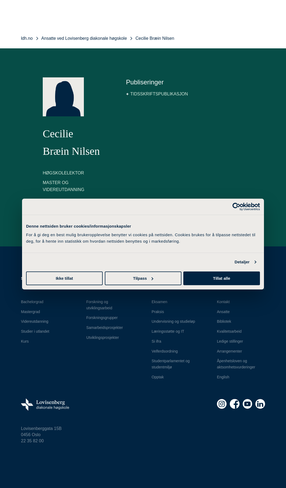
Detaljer (242, 262)
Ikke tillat (64, 278)
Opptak (158, 377)
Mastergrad (30, 312)
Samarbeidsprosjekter (104, 327)
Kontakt (223, 302)
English (223, 377)
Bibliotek (224, 321)
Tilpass (143, 278)
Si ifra (156, 341)
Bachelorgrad (32, 302)
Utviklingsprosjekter (102, 337)
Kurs (25, 341)
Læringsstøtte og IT (168, 331)
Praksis (158, 312)
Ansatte (223, 312)
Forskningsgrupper (102, 317)
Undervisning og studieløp (173, 321)
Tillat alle (221, 278)
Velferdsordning (165, 351)
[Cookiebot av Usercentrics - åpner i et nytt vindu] (236, 207)
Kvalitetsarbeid (229, 331)
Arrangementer (229, 351)
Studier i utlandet (35, 331)
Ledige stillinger (230, 341)
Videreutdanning (34, 321)
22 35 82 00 (32, 441)
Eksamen (159, 302)
